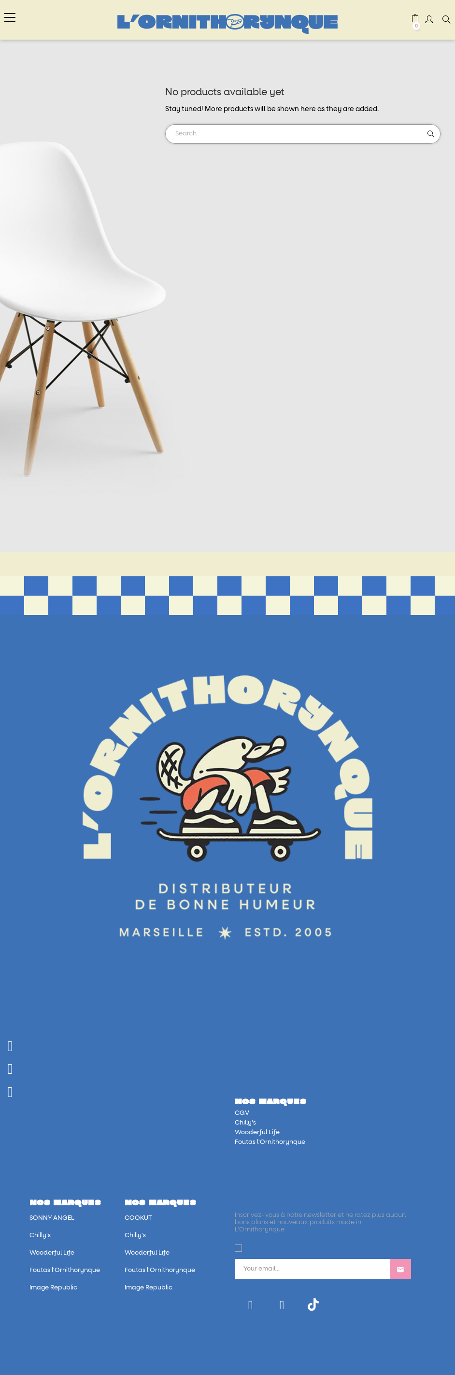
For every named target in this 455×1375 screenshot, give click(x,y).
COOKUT (138, 1218)
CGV (242, 1113)
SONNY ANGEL (51, 1218)
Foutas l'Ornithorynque (270, 1142)
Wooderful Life (257, 1132)
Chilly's (245, 1123)
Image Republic (53, 1288)
